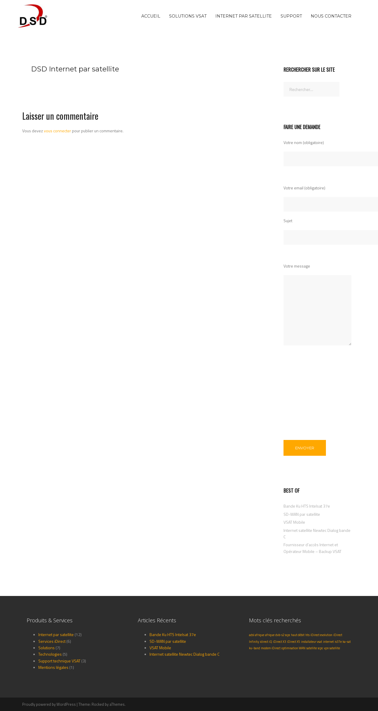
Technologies (50, 654)
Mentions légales (53, 667)
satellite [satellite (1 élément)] (311, 648)
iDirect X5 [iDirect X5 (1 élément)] (293, 641)
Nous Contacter (331, 16)
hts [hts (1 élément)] (307, 635)
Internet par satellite (243, 16)
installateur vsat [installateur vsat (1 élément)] (311, 641)
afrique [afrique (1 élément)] (269, 635)
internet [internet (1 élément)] (328, 641)
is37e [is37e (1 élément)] (338, 641)
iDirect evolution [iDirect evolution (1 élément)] (321, 635)
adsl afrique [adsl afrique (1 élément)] (256, 635)
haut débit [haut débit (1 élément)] (298, 635)
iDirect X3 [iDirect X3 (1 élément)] (279, 641)
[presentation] (307, 400)
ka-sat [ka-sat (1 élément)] (347, 641)
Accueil (150, 16)
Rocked (98, 704)
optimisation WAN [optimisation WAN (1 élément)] (293, 648)
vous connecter (57, 131)
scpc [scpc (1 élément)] (320, 648)
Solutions (46, 648)
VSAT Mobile (294, 522)
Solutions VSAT (188, 16)
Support (291, 16)
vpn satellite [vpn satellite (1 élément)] (332, 648)
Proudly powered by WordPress (49, 704)
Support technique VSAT (59, 661)
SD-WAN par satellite (302, 514)
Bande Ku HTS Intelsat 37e (307, 506)
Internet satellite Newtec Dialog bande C (184, 654)
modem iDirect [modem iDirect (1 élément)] (271, 648)
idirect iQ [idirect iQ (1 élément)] (266, 641)
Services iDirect (52, 641)
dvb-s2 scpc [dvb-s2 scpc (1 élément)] (282, 635)
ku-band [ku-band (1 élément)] (254, 648)
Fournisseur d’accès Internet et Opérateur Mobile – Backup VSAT (312, 548)
